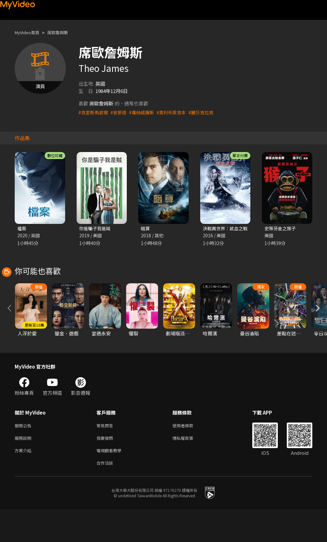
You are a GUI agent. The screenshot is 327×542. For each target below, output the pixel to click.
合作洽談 (106, 495)
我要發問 (106, 468)
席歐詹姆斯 (64, 32)
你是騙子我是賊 (96, 228)
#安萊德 (120, 112)
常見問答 (106, 455)
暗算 (145, 228)
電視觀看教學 (110, 481)
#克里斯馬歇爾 (94, 112)
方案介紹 (24, 481)
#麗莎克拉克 (208, 112)
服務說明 (24, 468)
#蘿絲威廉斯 (145, 112)
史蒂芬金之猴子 (281, 228)
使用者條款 (188, 455)
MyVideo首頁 (29, 32)
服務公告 (24, 455)
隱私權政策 (188, 468)
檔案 (22, 228)
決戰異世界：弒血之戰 (227, 228)
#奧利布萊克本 (176, 112)
